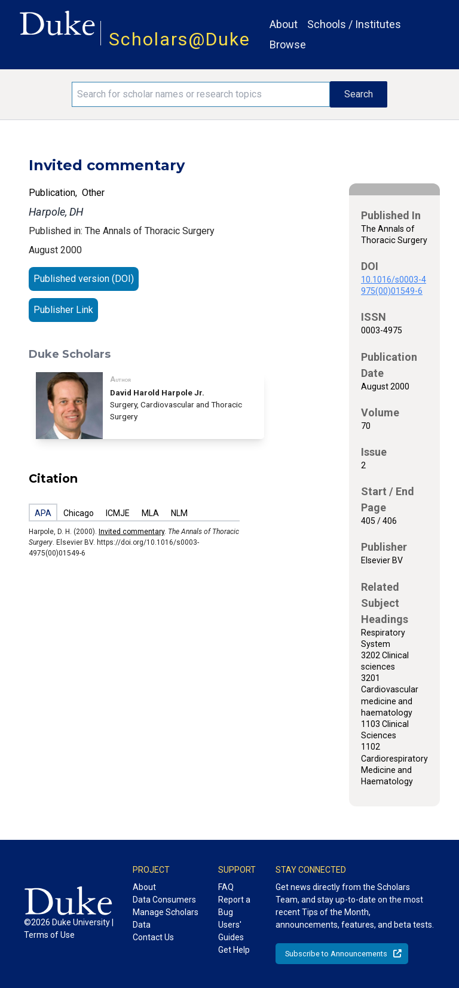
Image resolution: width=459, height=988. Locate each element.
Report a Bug (234, 906)
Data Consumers (164, 899)
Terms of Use (49, 935)
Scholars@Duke (179, 39)
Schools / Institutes (354, 24)
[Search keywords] (201, 94)
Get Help (234, 950)
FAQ (226, 887)
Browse (288, 44)
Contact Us (153, 937)
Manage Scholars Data (165, 918)
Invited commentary (131, 531)
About (284, 24)
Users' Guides (231, 931)
